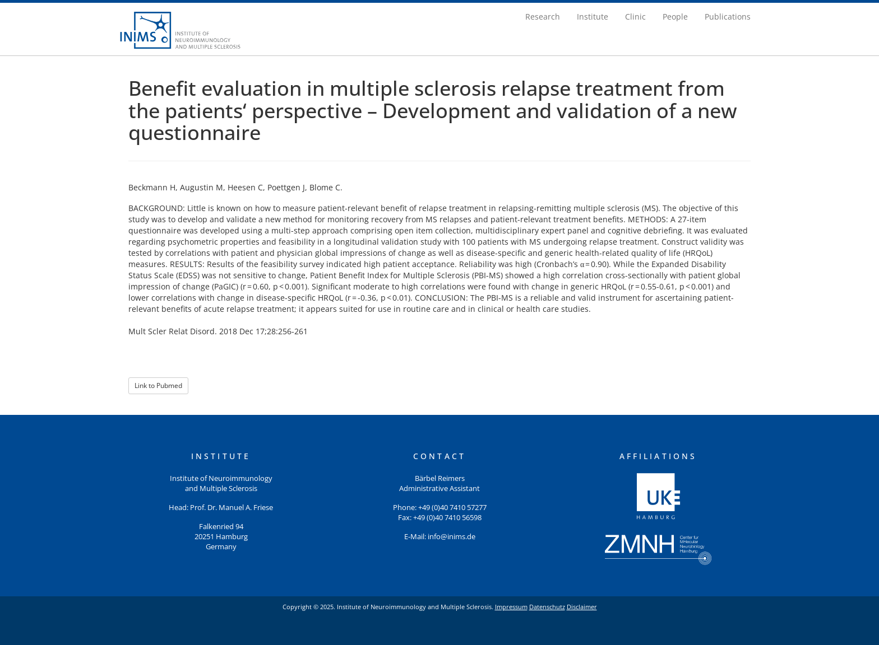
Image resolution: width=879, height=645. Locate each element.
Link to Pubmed (158, 385)
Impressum (511, 606)
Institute (592, 16)
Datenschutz (547, 606)
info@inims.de (451, 536)
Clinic (635, 16)
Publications (728, 16)
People (675, 16)
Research (542, 16)
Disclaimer (582, 606)
